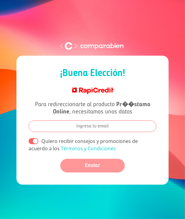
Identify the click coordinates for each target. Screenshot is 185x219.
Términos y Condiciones (88, 148)
